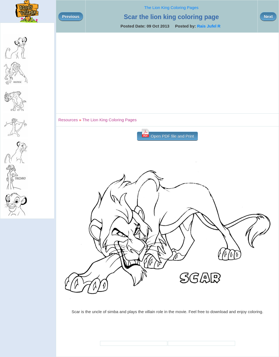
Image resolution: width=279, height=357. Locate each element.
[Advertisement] (167, 73)
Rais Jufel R (208, 26)
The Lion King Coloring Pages (171, 7)
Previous (70, 16)
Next (268, 16)
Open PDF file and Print (167, 135)
